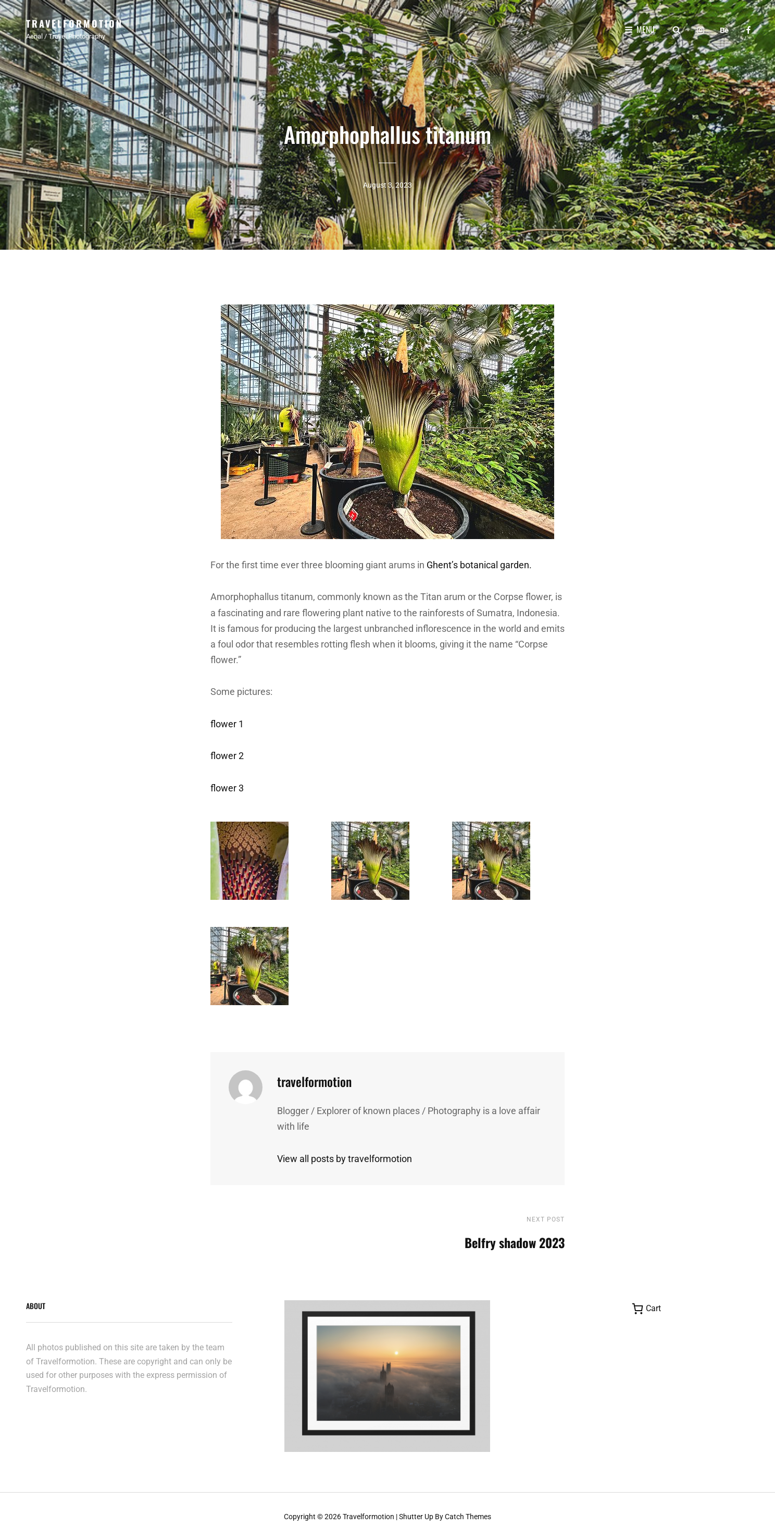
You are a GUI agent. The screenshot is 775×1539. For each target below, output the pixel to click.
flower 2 (227, 753)
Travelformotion (74, 23)
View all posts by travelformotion (344, 1156)
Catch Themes (468, 1514)
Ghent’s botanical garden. (479, 562)
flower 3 (227, 785)
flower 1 (227, 721)
